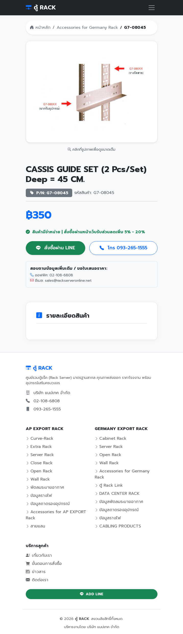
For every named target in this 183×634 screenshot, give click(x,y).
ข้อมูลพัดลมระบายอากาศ (119, 502)
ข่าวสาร (35, 572)
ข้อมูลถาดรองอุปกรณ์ (48, 504)
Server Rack (40, 455)
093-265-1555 (47, 409)
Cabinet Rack (110, 438)
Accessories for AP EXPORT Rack (56, 515)
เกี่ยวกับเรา (39, 555)
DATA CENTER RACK (117, 493)
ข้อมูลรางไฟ (39, 496)
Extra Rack (39, 447)
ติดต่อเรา (37, 580)
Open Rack (39, 471)
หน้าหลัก (40, 27)
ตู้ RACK (41, 7)
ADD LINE (91, 594)
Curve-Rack (39, 438)
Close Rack (39, 463)
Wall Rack (38, 479)
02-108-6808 (46, 401)
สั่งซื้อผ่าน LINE (55, 247)
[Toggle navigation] (151, 7)
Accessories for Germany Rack (87, 27)
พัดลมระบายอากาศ (45, 487)
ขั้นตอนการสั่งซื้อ (44, 564)
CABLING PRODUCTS (118, 526)
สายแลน (35, 526)
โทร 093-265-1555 (123, 247)
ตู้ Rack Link (109, 485)
